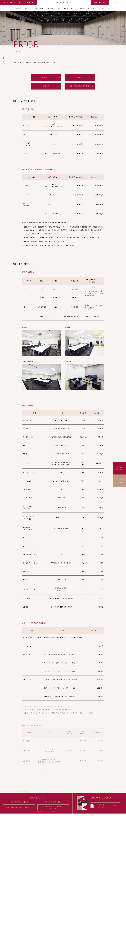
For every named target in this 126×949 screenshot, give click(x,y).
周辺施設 (82, 8)
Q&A (58, 8)
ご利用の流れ (38, 8)
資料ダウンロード (69, 8)
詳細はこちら (61, 590)
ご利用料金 (50, 8)
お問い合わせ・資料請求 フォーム (19, 807)
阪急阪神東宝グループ (18, 2)
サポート (28, 8)
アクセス (91, 8)
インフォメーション (104, 8)
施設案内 (18, 8)
